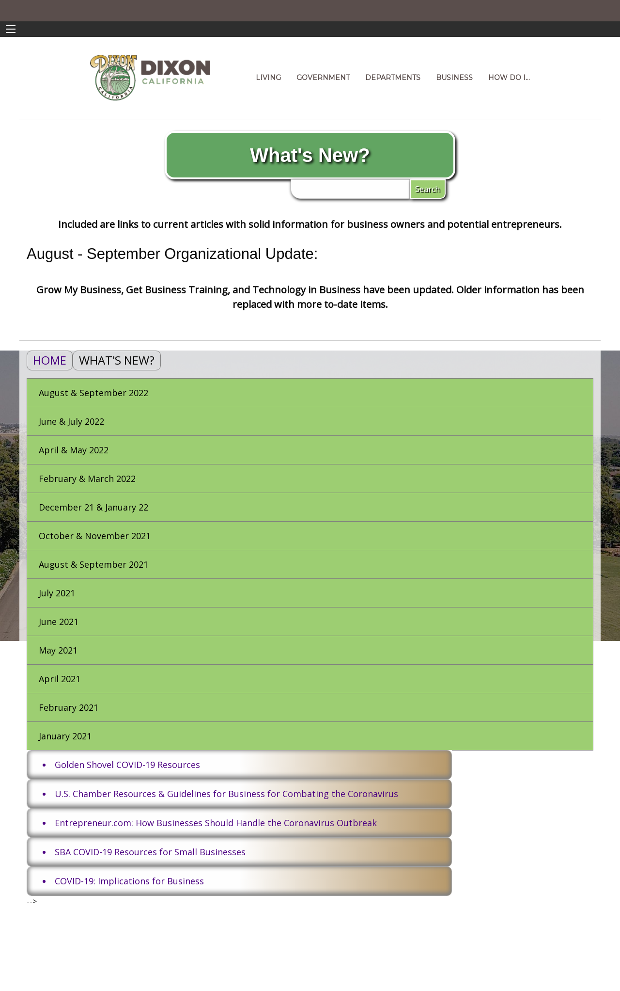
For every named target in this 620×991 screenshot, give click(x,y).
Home (49, 360)
